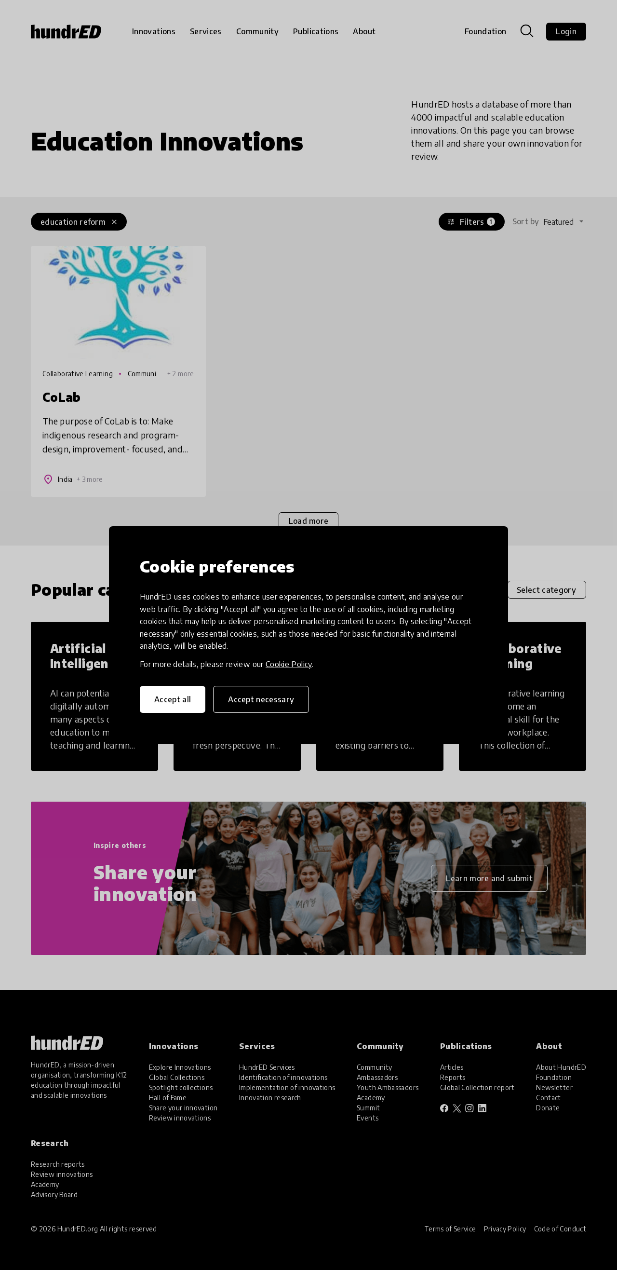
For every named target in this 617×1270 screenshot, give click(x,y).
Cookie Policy (289, 664)
